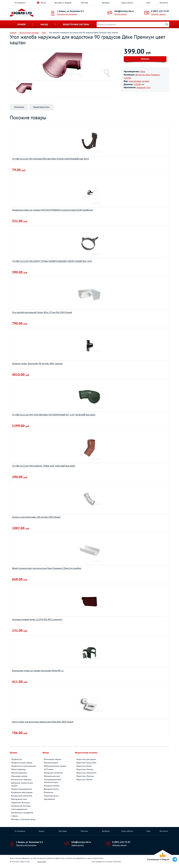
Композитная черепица (21, 779)
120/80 (137, 84)
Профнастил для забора (21, 762)
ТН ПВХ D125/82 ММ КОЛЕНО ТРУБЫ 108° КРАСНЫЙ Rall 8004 (43, 465)
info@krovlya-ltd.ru (124, 11)
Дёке (142, 71)
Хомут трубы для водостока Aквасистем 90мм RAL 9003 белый (42, 721)
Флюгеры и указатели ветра (23, 819)
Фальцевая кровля (19, 776)
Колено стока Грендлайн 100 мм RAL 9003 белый (36, 517)
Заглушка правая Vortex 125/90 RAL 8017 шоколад (37, 619)
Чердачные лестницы (20, 802)
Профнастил (16, 759)
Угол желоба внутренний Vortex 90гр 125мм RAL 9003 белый (42, 312)
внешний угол (143, 87)
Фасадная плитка (51, 789)
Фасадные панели (51, 785)
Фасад (44, 24)
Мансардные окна (19, 799)
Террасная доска (51, 795)
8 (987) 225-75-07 (160, 11)
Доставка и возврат (63, 2)
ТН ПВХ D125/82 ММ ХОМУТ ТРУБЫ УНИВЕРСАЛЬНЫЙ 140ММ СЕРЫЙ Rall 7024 (52, 261)
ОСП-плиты (49, 769)
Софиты (14, 816)
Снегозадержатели (19, 809)
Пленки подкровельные (21, 789)
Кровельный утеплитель (21, 795)
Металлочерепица (19, 772)
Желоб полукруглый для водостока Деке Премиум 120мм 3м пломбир (46, 568)
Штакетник (48, 792)
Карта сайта (41, 862)
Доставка (63, 831)
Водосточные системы (76, 24)
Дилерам (106, 2)
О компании (20, 2)
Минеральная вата (52, 776)
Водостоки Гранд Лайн (86, 762)
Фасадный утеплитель (53, 772)
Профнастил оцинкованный (23, 766)
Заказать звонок (158, 14)
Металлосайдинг (51, 762)
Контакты (164, 2)
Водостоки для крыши (86, 759)
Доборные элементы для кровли (22, 784)
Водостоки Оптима (84, 769)
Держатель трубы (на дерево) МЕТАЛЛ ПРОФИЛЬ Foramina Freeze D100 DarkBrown (52, 210)
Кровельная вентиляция (21, 792)
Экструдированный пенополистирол (52, 781)
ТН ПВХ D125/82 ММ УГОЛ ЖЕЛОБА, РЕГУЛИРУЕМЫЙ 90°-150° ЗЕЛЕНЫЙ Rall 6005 (53, 414)
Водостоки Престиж (85, 776)
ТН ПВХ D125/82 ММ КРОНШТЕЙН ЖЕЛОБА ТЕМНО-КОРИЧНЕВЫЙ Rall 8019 (50, 158)
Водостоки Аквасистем (86, 772)
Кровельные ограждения (22, 812)
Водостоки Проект (84, 779)
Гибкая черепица (18, 769)
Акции (43, 2)
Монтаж (84, 2)
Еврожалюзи (49, 799)
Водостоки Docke (84, 766)
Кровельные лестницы (21, 806)
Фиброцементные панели (55, 766)
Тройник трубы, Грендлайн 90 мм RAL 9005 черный (37, 363)
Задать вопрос (120, 14)
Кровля (21, 24)
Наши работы (127, 2)
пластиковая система (139, 81)
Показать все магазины (67, 14)
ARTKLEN (117, 862)
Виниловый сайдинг (52, 759)
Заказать (145, 58)
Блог (148, 2)
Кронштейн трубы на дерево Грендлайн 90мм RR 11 (38, 670)
